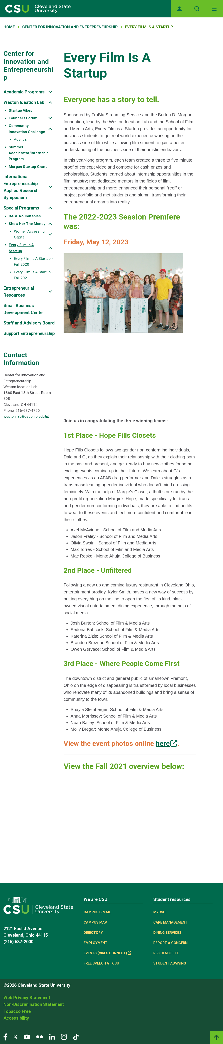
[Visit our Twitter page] (15, 1037)
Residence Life (166, 953)
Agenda (20, 139)
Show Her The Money (27, 223)
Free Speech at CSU (101, 963)
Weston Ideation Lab (23, 102)
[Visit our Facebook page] (5, 1037)
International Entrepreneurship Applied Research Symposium (21, 187)
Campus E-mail (97, 912)
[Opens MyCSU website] (179, 8)
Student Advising (169, 963)
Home (9, 27)
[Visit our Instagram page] (64, 1037)
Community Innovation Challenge (27, 128)
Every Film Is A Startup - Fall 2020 (33, 261)
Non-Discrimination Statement (33, 1004)
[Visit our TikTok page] (76, 1037)
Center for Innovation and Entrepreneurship (28, 65)
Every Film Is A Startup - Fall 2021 (33, 275)
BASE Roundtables (25, 216)
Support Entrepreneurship (29, 333)
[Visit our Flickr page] (39, 1037)
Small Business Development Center (23, 309)
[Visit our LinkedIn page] (52, 1037)
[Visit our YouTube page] (27, 1037)
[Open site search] (197, 8)
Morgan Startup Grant (28, 166)
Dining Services (167, 933)
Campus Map (95, 922)
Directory (93, 933)
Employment (95, 943)
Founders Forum (23, 118)
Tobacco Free (17, 1011)
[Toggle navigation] (214, 8)
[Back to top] (216, 1037)
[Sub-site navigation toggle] (50, 92)
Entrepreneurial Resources (18, 291)
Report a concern (170, 943)
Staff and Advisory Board (29, 323)
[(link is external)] (166, 743)
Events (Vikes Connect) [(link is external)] (107, 953)
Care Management (170, 922)
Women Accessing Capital (29, 234)
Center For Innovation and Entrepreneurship (70, 27)
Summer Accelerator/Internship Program (29, 153)
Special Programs (21, 208)
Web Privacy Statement (26, 997)
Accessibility (16, 1018)
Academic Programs (24, 92)
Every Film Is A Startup (21, 248)
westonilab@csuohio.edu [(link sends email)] (26, 416)
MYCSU (159, 912)
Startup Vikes (20, 110)
